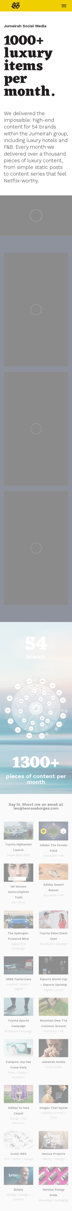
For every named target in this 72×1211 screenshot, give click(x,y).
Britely (18, 1189)
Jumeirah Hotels (53, 1062)
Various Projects (53, 1154)
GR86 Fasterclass (18, 979)
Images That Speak (54, 1108)
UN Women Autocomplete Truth (18, 892)
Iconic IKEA (18, 1154)
